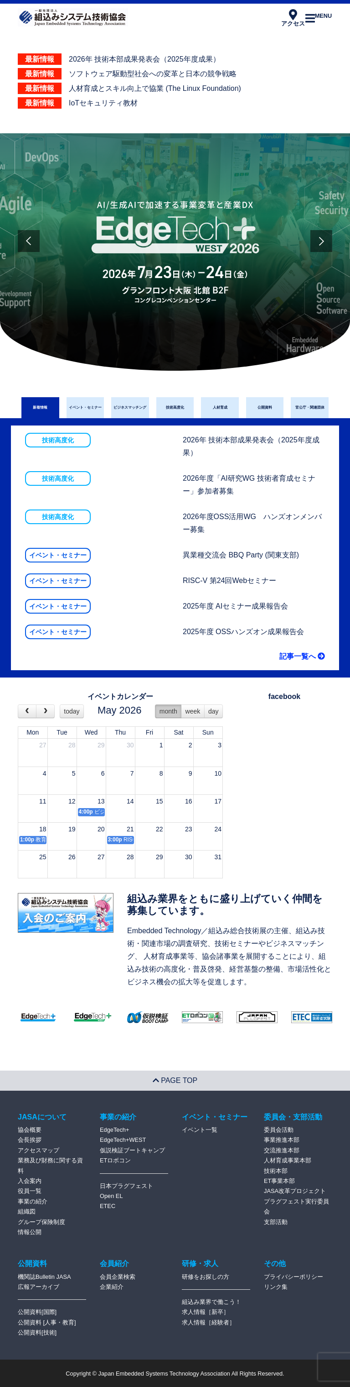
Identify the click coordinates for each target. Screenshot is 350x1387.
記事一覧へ (302, 656)
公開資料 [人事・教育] (47, 1322)
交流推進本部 (281, 1150)
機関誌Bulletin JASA (44, 1276)
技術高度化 (175, 407)
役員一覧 (29, 1190)
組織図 (27, 1211)
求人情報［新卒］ (205, 1311)
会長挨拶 (29, 1139)
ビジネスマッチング (129, 407)
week (193, 711)
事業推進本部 (281, 1139)
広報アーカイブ (38, 1286)
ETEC (107, 1206)
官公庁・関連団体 (309, 407)
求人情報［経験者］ (208, 1322)
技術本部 (276, 1170)
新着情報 (40, 407)
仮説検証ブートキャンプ (132, 1150)
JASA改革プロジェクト (295, 1190)
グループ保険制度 (41, 1222)
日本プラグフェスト (126, 1185)
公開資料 (264, 407)
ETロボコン (115, 1160)
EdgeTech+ (114, 1129)
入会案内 (29, 1180)
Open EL (111, 1196)
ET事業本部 (279, 1180)
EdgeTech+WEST (123, 1139)
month (168, 711)
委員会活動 (278, 1129)
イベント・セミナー (85, 407)
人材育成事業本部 (287, 1160)
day (213, 711)
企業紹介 (112, 1286)
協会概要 (29, 1129)
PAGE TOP (175, 1080)
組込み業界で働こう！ (211, 1301)
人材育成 (220, 407)
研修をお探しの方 (205, 1276)
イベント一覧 (199, 1129)
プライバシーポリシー (293, 1276)
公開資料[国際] (37, 1311)
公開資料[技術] (37, 1332)
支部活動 (276, 1222)
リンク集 (276, 1286)
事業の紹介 (32, 1201)
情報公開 (29, 1232)
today (71, 711)
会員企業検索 (117, 1276)
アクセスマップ (38, 1150)
